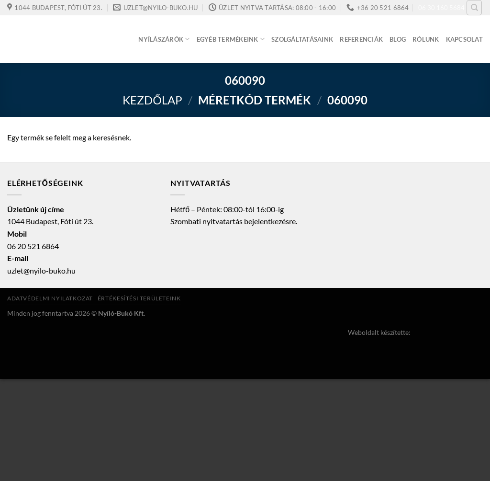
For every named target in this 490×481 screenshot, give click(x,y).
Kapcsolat (464, 39)
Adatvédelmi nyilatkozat (50, 298)
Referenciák (361, 39)
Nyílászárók (163, 39)
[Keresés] (474, 7)
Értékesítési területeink (139, 298)
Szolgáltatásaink (302, 39)
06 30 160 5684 (441, 7)
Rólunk (425, 39)
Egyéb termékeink (231, 39)
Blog (398, 39)
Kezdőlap (152, 100)
